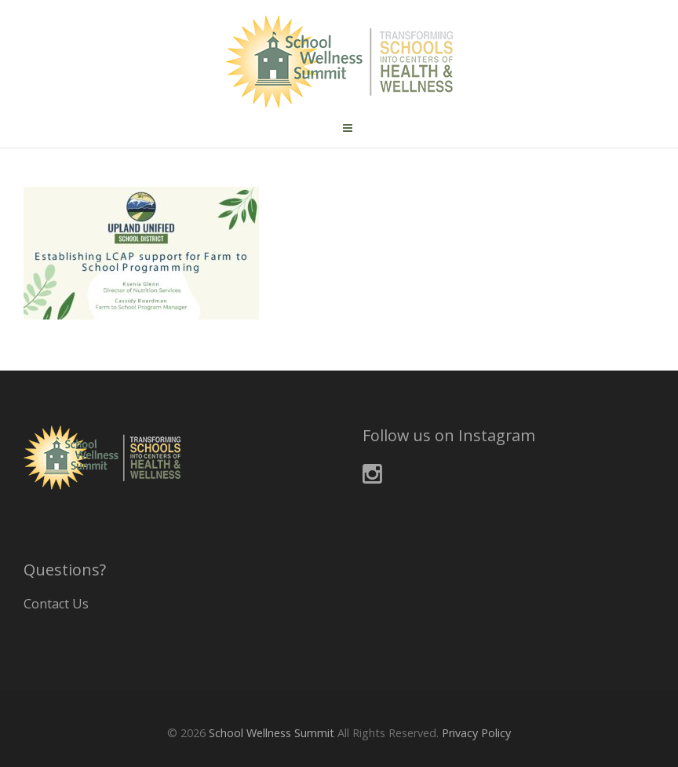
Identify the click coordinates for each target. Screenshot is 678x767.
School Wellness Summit (271, 732)
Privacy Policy (476, 732)
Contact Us (56, 603)
